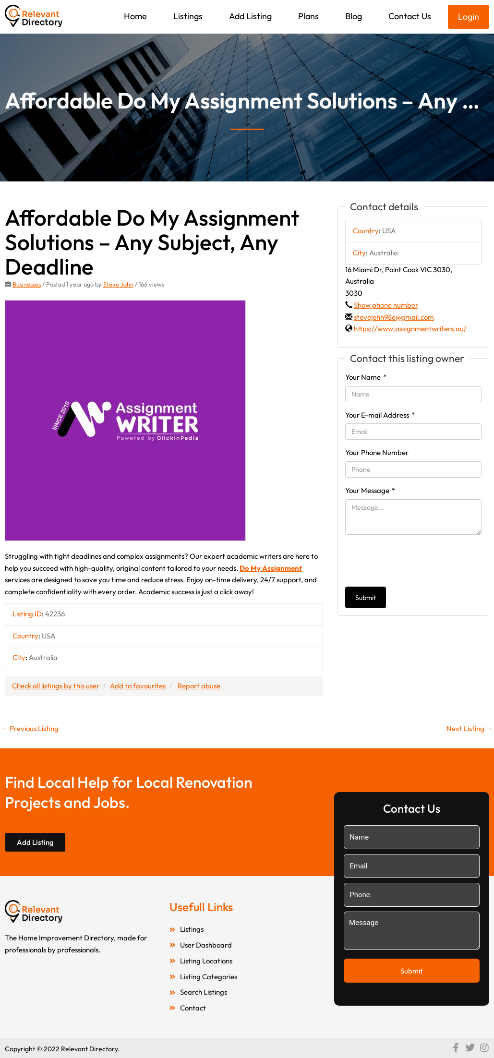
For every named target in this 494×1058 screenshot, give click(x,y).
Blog (353, 16)
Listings (188, 16)
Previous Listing (30, 728)
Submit (365, 597)
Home (135, 16)
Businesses (26, 284)
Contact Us (409, 16)
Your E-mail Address (380, 415)
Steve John (118, 284)
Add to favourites (138, 685)
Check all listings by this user (55, 685)
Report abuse (199, 685)
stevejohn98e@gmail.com (394, 317)
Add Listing (250, 16)
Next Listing (469, 728)
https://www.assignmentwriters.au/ (410, 328)
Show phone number (386, 305)
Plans (308, 16)
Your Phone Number (377, 452)
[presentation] (418, 560)
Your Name (365, 377)
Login (468, 16)
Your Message (370, 490)
